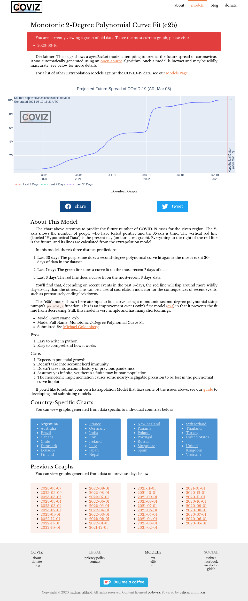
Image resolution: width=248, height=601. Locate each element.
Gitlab (211, 569)
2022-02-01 (99, 519)
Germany (97, 428)
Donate (231, 5)
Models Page (177, 73)
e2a (170, 306)
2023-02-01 (51, 510)
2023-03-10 (47, 45)
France (95, 424)
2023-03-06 (51, 492)
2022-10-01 (50, 527)
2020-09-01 (196, 506)
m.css (201, 592)
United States (197, 437)
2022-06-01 (99, 501)
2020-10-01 (196, 501)
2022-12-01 (50, 519)
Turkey (192, 433)
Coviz (37, 552)
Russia (143, 441)
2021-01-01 (195, 488)
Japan (94, 450)
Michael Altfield (81, 592)
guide (208, 389)
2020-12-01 (196, 492)
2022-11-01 (50, 523)
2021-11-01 (147, 488)
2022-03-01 (99, 514)
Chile (45, 441)
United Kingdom (194, 448)
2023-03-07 (51, 488)
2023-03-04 (51, 501)
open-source (111, 61)
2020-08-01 (196, 510)
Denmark (49, 446)
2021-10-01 (147, 492)
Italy (93, 446)
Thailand (194, 428)
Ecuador (48, 450)
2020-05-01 (196, 523)
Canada (47, 437)
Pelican (184, 592)
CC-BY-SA (154, 592)
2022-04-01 (99, 510)
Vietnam (193, 454)
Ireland (95, 441)
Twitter (211, 558)
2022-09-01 (99, 488)
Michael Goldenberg (81, 327)
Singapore (146, 446)
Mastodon (211, 565)
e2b (153, 561)
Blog (214, 5)
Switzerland (196, 424)
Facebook (211, 561)
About (179, 5)
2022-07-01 (99, 497)
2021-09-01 (147, 497)
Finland (47, 454)
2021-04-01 (147, 519)
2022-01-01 (99, 523)
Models (197, 5)
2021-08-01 (147, 501)
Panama (144, 428)
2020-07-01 (196, 514)
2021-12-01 (98, 527)
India (93, 433)
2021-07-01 (147, 506)
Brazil (46, 433)
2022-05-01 (99, 506)
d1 (153, 565)
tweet (172, 207)
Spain (142, 450)
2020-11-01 (195, 497)
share (75, 207)
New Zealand (149, 424)
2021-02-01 (147, 527)
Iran (92, 437)
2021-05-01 (147, 514)
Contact (95, 561)
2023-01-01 (50, 514)
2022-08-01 (99, 492)
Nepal (94, 454)
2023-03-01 (51, 506)
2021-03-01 (147, 523)
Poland (144, 433)
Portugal (145, 437)
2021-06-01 (147, 510)
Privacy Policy (95, 558)
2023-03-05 (51, 497)
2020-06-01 (196, 519)
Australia (48, 428)
